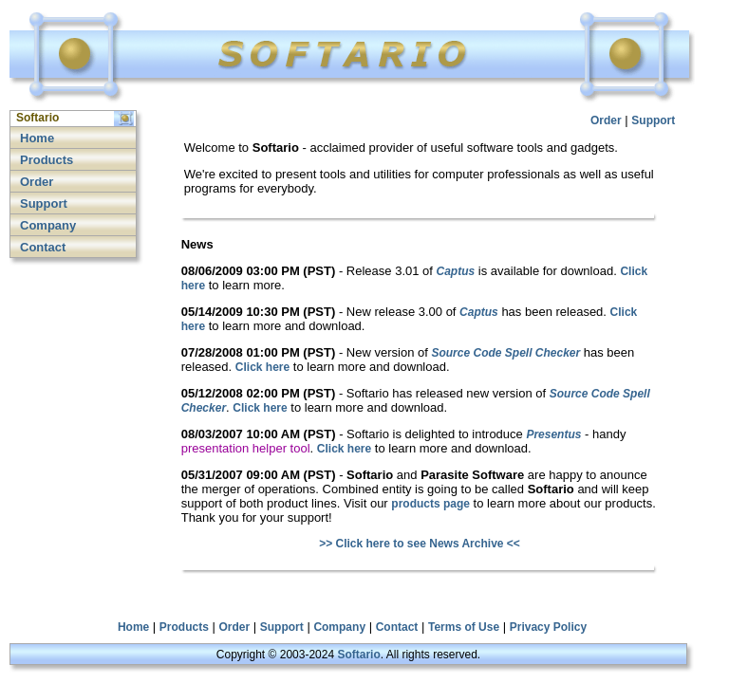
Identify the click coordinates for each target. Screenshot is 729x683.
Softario (358, 654)
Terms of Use (463, 627)
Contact (42, 247)
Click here (262, 367)
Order (36, 182)
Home (37, 138)
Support (43, 203)
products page (430, 503)
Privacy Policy (548, 627)
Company (48, 225)
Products (46, 160)
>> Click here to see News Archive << (419, 543)
